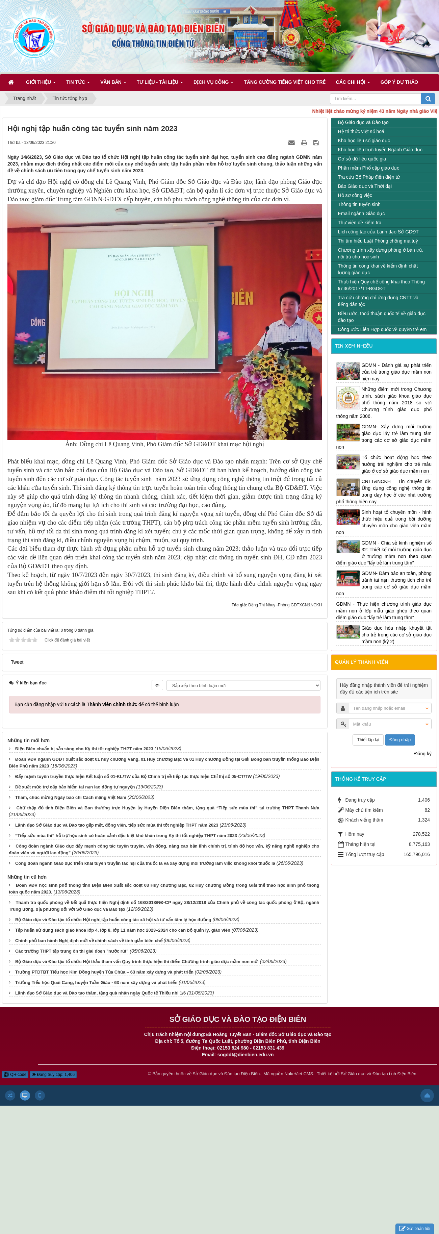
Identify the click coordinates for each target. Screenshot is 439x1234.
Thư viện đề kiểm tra (360, 222)
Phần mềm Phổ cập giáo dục (368, 168)
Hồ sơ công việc (355, 195)
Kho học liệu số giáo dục (364, 140)
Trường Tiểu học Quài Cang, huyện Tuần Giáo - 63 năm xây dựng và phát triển (96, 982)
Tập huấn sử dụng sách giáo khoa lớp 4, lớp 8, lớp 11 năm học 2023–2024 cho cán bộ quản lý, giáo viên (122, 930)
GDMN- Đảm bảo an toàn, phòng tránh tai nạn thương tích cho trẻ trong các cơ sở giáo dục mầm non (384, 583)
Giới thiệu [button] (41, 84)
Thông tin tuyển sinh (359, 204)
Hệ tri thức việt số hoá (361, 131)
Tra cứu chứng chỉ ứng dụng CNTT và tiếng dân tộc (378, 301)
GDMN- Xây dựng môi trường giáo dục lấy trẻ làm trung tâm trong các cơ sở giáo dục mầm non (384, 437)
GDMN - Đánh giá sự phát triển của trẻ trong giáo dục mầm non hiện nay (397, 371)
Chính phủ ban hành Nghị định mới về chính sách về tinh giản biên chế (88, 940)
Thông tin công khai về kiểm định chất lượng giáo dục (378, 269)
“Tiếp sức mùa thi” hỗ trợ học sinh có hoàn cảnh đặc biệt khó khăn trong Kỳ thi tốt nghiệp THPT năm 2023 (126, 835)
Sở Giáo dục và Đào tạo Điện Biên (226, 1073)
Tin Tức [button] (78, 84)
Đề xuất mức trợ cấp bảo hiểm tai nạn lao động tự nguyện (75, 786)
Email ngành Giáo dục (361, 213)
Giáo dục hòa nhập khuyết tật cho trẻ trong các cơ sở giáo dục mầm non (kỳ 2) (397, 634)
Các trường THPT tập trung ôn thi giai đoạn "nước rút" (71, 951)
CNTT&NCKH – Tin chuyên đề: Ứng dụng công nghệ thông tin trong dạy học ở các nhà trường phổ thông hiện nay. (384, 491)
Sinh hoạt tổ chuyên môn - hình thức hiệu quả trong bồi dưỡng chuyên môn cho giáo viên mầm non (384, 522)
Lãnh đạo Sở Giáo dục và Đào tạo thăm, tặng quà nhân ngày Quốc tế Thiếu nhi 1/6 (100, 993)
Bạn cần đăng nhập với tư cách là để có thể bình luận (97, 704)
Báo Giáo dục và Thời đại (365, 186)
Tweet (17, 662)
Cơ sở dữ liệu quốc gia (362, 158)
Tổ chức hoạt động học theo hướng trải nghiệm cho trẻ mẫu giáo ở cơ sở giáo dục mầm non (397, 464)
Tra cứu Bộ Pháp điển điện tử (369, 177)
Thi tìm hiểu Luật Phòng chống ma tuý (378, 241)
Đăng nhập (400, 739)
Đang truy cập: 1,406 (53, 1074)
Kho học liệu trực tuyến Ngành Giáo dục (380, 149)
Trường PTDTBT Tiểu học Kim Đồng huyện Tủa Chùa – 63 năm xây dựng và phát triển (104, 972)
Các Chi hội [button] (353, 84)
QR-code (15, 1074)
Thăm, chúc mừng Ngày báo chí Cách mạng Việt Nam (70, 797)
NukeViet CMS (298, 1073)
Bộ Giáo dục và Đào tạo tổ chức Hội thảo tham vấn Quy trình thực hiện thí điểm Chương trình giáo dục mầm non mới (137, 961)
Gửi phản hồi (414, 1229)
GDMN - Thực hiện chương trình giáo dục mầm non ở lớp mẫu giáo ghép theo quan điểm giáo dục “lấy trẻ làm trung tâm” (384, 610)
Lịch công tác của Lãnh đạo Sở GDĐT (378, 231)
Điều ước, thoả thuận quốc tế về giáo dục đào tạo (381, 317)
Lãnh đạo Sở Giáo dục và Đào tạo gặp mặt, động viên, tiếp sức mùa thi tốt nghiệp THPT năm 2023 (116, 825)
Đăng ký (423, 753)
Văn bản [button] (113, 84)
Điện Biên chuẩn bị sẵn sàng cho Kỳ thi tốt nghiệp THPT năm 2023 (84, 748)
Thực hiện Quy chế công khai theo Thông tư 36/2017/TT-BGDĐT (381, 285)
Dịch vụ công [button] (213, 84)
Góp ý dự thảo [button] (399, 82)
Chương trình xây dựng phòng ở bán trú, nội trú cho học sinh (380, 253)
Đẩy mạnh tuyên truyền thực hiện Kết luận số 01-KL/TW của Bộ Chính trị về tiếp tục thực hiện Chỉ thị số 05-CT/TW (133, 776)
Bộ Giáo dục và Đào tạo (363, 122)
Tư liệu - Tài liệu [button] (160, 84)
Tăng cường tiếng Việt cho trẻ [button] (284, 82)
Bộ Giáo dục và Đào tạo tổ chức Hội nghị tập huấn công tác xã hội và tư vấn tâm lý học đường (113, 919)
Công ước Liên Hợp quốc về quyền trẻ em (382, 329)
